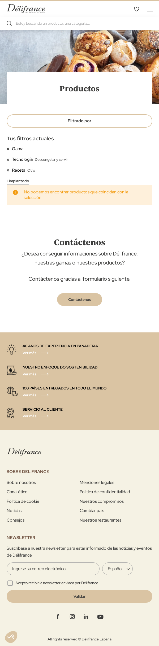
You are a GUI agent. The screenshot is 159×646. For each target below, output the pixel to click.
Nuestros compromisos (102, 501)
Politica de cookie (23, 501)
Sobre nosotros (21, 482)
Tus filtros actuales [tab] (30, 138)
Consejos (15, 520)
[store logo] (26, 8)
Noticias (14, 510)
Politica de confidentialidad (105, 492)
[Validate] (79, 596)
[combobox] (79, 23)
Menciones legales (97, 482)
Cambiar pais (92, 510)
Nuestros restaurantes (100, 520)
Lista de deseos (136, 8)
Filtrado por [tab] (79, 121)
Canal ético (17, 492)
